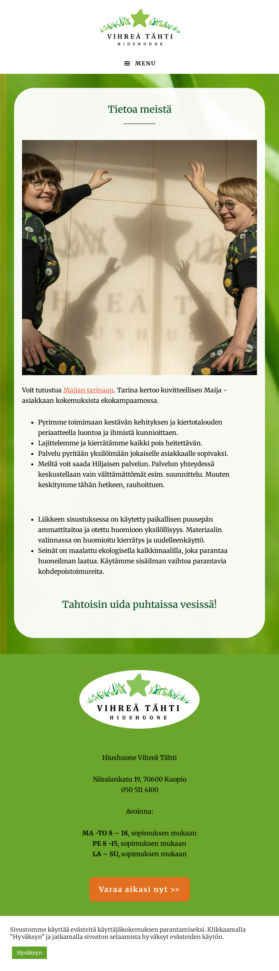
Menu (145, 63)
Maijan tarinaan (88, 390)
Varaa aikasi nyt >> (139, 889)
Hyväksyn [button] (29, 952)
